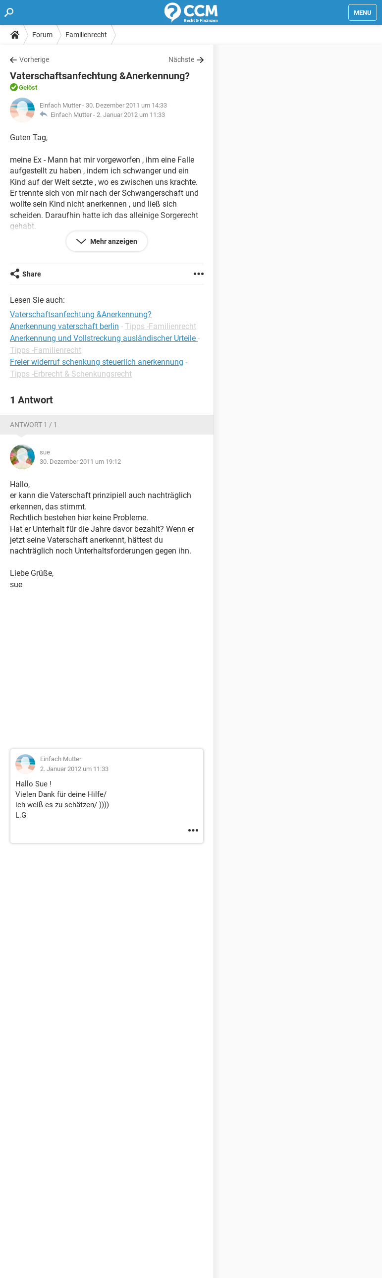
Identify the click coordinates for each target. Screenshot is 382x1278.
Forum (42, 35)
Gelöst (28, 87)
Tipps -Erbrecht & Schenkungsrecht (71, 374)
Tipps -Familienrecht (160, 326)
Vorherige (34, 59)
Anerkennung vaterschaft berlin (64, 326)
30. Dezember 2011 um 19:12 (80, 461)
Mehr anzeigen (113, 241)
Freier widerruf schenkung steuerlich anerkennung (96, 362)
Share (31, 274)
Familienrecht (86, 35)
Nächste (181, 59)
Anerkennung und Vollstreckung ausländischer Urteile (104, 338)
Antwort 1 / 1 (33, 425)
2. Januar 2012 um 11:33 (131, 114)
